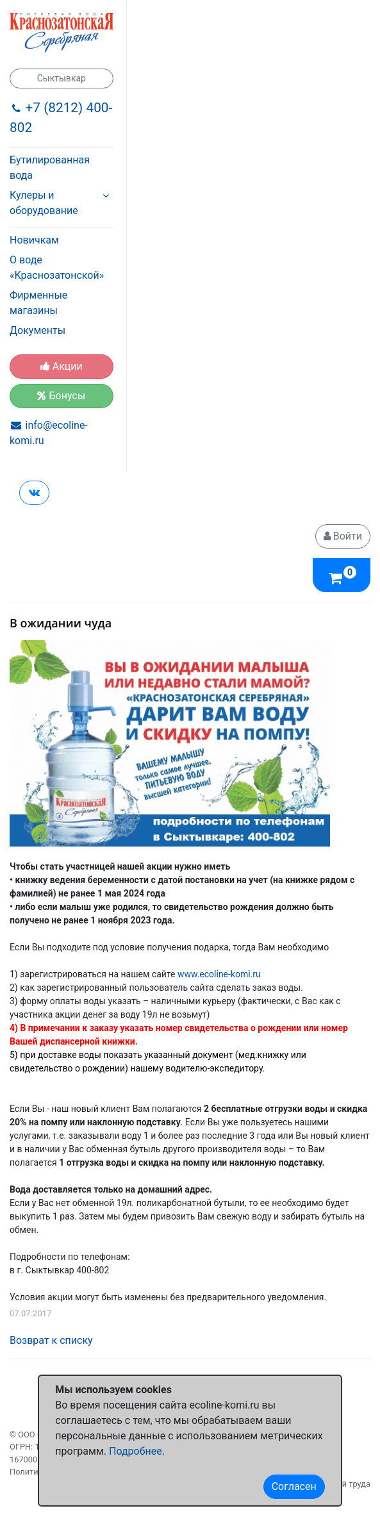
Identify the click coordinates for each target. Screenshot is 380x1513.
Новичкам (34, 240)
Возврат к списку (51, 1340)
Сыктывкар (61, 78)
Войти (343, 536)
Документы (37, 330)
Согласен (294, 1486)
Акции (61, 366)
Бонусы (61, 396)
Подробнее (135, 1451)
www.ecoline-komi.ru (219, 974)
